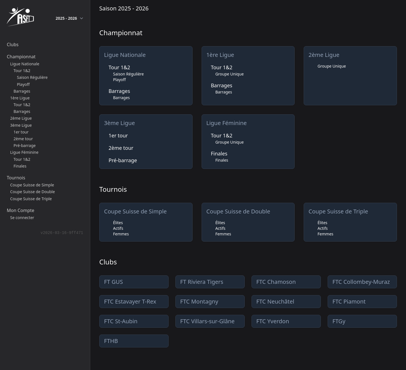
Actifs (118, 228)
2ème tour (121, 147)
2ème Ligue (323, 55)
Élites (118, 222)
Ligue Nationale (125, 55)
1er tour (118, 135)
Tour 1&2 (119, 67)
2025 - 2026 (69, 18)
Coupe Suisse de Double (238, 211)
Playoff (119, 79)
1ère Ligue (220, 55)
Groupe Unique (229, 74)
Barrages (119, 91)
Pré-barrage (123, 160)
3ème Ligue (119, 123)
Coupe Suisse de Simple (135, 211)
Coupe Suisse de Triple (338, 211)
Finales (219, 153)
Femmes (121, 234)
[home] (20, 18)
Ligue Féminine (226, 123)
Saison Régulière (128, 74)
